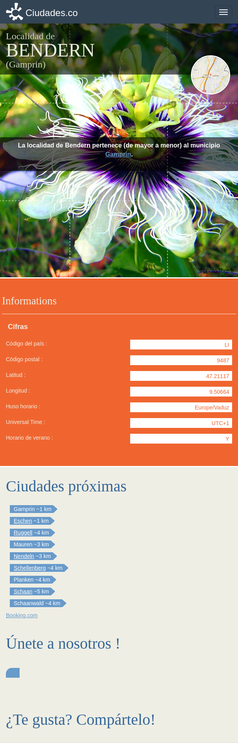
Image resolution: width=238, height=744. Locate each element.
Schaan (23, 591)
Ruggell (23, 532)
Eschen (23, 521)
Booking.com (22, 615)
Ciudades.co (51, 12)
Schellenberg (30, 568)
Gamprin (118, 154)
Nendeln (24, 556)
